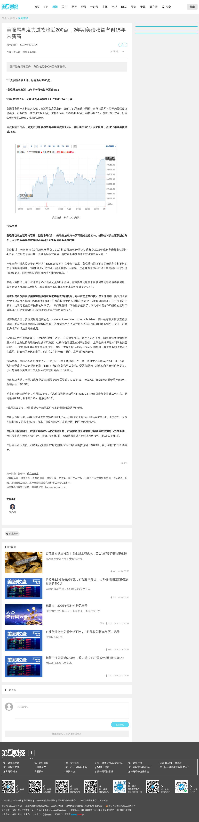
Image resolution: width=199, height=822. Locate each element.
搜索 (168, 6)
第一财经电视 (41, 763)
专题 (143, 6)
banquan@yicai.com (55, 487)
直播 (105, 6)
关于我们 (28, 800)
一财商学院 (40, 767)
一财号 (94, 6)
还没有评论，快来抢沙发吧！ (67, 733)
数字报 (154, 6)
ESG (124, 6)
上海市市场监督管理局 (45, 800)
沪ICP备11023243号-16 (12, 806)
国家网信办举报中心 (67, 800)
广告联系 (6, 800)
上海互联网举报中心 (87, 800)
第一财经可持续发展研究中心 (174, 767)
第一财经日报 (73, 763)
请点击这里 (33, 473)
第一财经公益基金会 (138, 771)
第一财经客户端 (11, 763)
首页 (37, 6)
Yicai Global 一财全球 (171, 763)
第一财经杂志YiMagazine (110, 763)
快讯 (83, 6)
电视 (114, 6)
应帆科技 (70, 771)
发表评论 (120, 724)
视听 (74, 6)
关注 (64, 6)
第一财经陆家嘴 (105, 771)
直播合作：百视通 (63, 814)
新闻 (55, 6)
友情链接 (104, 800)
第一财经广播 (135, 763)
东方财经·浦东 (10, 771)
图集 (133, 6)
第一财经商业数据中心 (139, 767)
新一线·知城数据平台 (76, 767)
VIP (46, 6)
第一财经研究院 (11, 767)
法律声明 (17, 800)
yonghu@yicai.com (58, 810)
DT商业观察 (103, 767)
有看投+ (38, 771)
